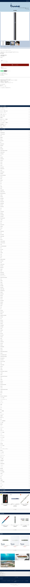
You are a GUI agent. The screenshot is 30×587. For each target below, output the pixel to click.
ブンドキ (13, 585)
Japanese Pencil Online (16, 585)
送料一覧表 (1, 491)
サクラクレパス (7, 50)
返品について (2, 67)
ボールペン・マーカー (2, 50)
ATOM (15, 581)
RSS (14, 581)
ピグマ (10, 50)
